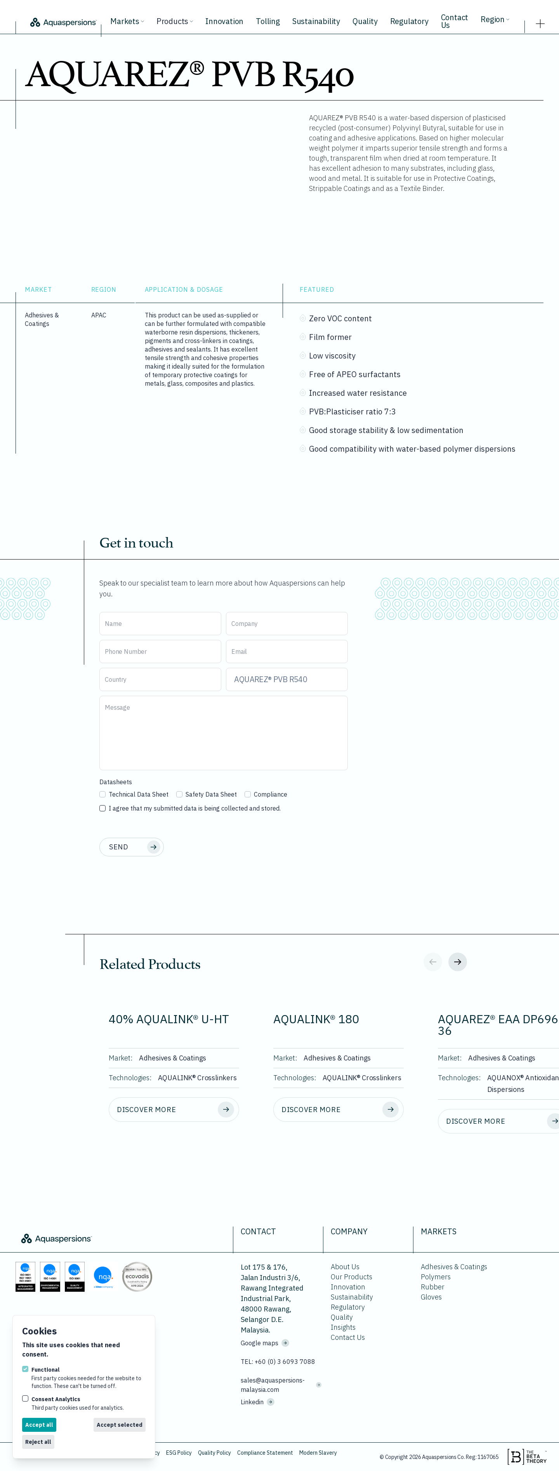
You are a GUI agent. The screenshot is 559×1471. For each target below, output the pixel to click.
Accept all (39, 1424)
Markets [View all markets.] (127, 21)
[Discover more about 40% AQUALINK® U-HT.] (174, 1109)
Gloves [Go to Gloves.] (431, 1297)
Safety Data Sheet (206, 794)
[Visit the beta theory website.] (527, 1457)
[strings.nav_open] (540, 21)
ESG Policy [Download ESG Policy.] (179, 1452)
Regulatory (409, 21)
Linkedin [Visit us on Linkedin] (257, 1402)
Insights (343, 1327)
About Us (345, 1266)
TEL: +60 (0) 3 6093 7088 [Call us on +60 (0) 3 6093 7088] (278, 1361)
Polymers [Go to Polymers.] (436, 1276)
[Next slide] (457, 962)
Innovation (224, 21)
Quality (365, 21)
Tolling (268, 21)
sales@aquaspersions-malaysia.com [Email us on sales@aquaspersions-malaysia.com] (281, 1384)
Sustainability (316, 21)
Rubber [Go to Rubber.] (432, 1286)
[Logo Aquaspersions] (63, 21)
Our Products (351, 1276)
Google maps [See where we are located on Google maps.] (265, 1343)
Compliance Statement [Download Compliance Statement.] (265, 1452)
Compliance (266, 794)
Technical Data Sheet (133, 794)
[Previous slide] (433, 962)
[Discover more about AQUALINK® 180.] (338, 1109)
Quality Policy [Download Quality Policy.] (214, 1452)
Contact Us (455, 21)
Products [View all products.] (174, 21)
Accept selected (119, 1424)
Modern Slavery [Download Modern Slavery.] (318, 1452)
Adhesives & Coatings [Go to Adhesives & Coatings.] (454, 1266)
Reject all (38, 1441)
